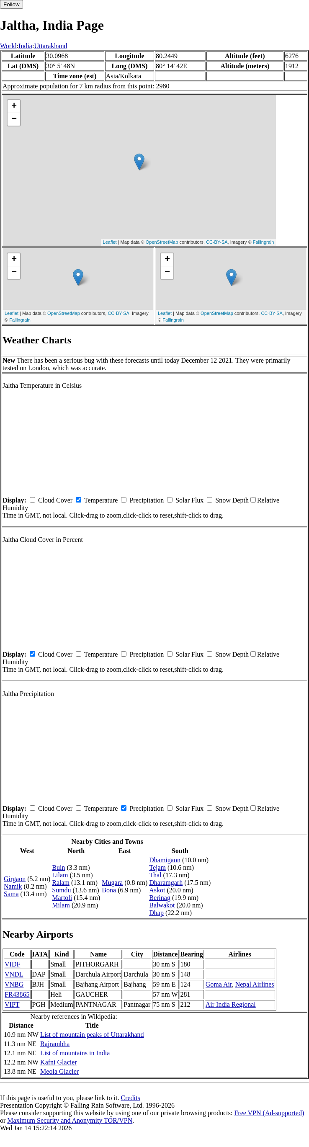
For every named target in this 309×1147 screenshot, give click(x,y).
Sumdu (61, 890)
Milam (61, 905)
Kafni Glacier (58, 1062)
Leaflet (110, 242)
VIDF (12, 964)
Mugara (112, 882)
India (25, 45)
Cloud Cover (55, 500)
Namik (13, 886)
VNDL (14, 974)
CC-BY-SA (217, 242)
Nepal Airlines (254, 984)
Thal (155, 875)
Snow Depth (232, 500)
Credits (130, 1097)
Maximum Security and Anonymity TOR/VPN (69, 1120)
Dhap (156, 912)
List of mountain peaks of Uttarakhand (92, 1034)
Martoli (62, 897)
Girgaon (15, 878)
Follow (11, 4)
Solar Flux (189, 500)
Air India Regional (231, 1004)
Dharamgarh (166, 882)
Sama (11, 893)
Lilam (60, 875)
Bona (109, 890)
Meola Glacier (59, 1071)
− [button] (14, 119)
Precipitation (146, 500)
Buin (58, 867)
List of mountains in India (75, 1053)
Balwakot (162, 905)
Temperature (101, 500)
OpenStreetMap (162, 242)
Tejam (157, 867)
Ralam (61, 882)
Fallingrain (263, 242)
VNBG (14, 984)
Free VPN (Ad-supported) (269, 1112)
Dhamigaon (164, 859)
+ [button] (14, 106)
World (8, 45)
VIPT (12, 1004)
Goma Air (219, 984)
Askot (157, 890)
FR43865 (17, 994)
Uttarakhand (50, 45)
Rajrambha (55, 1043)
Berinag (159, 897)
